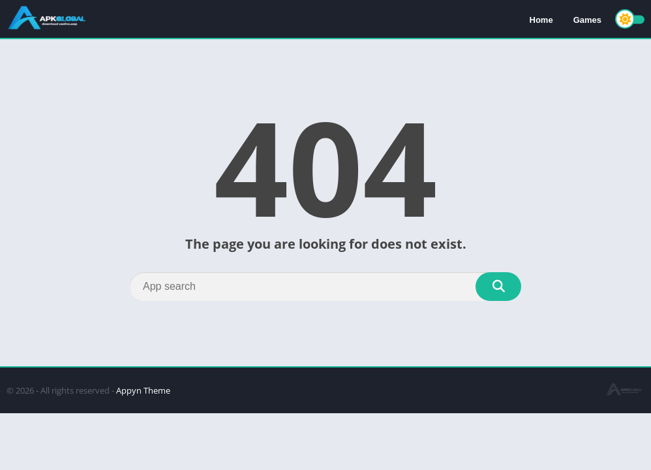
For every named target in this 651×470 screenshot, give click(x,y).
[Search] (325, 286)
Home (541, 20)
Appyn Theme (143, 390)
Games (587, 20)
